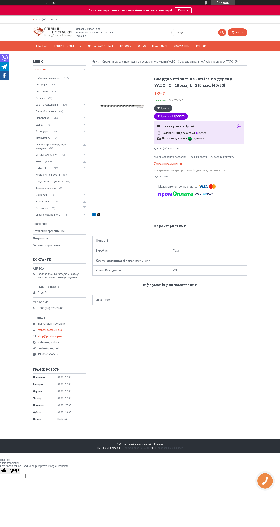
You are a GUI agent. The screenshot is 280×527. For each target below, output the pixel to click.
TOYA (39, 161)
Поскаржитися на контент (137, 448)
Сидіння (40, 98)
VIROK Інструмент (46, 154)
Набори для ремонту (48, 78)
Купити (165, 108)
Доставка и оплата (101, 46)
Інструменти (43, 138)
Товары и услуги (65, 46)
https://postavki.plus (50, 329)
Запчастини (43, 201)
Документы (182, 46)
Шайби (39, 124)
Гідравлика (42, 117)
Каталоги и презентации (49, 231)
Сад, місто (42, 208)
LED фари (41, 84)
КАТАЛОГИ (42, 168)
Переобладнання (46, 111)
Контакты (202, 46)
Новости (126, 46)
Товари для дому (46, 188)
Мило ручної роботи (48, 174)
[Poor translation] (14, 471)
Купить (183, 10)
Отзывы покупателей (46, 245)
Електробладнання (47, 104)
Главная (41, 46)
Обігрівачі (41, 194)
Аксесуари (42, 131)
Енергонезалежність (48, 214)
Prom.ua (158, 444)
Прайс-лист (159, 46)
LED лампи (42, 91)
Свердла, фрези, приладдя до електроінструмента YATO (138, 61)
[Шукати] (222, 32)
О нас (142, 46)
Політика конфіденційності (168, 448)
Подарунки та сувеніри (49, 181)
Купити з (173, 116)
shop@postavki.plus (50, 336)
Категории (39, 69)
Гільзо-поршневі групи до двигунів (51, 146)
